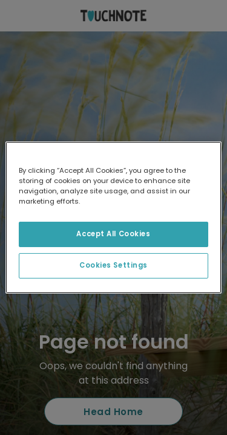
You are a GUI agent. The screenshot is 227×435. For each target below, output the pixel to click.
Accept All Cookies (113, 234)
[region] (113, 217)
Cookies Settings (113, 265)
